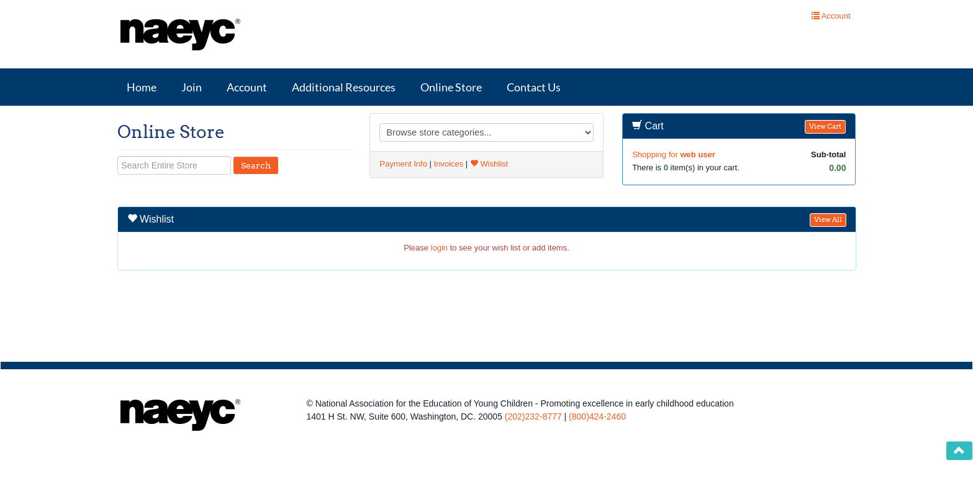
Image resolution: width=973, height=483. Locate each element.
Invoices (449, 163)
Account (247, 87)
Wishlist (489, 163)
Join (191, 87)
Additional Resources (344, 87)
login (439, 247)
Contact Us (534, 87)
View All (828, 220)
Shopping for (673, 154)
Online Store (451, 87)
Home (141, 87)
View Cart (825, 126)
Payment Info (403, 163)
